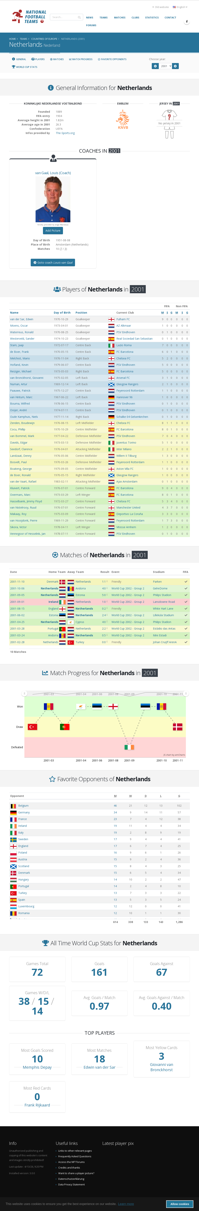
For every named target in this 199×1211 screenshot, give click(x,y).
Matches (57, 59)
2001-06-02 (17, 615)
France (22, 819)
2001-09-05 (17, 595)
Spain (21, 899)
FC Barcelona (124, 352)
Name (14, 312)
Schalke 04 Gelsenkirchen (132, 417)
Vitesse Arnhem (126, 527)
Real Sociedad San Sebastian (134, 338)
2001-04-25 (17, 622)
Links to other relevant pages (75, 1141)
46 (115, 805)
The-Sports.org (65, 133)
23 (115, 819)
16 (115, 852)
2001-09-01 (17, 602)
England (23, 846)
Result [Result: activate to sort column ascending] (104, 572)
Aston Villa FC (125, 469)
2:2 (104, 628)
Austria (22, 859)
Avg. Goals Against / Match (161, 993)
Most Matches (99, 1041)
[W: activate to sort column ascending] (130, 796)
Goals (99, 964)
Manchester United (128, 507)
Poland (22, 852)
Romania (24, 913)
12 (115, 906)
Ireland (22, 826)
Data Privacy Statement (71, 1174)
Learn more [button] (126, 1204)
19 (115, 826)
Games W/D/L (37, 993)
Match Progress (81, 59)
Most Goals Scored (37, 1041)
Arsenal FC (123, 378)
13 (115, 893)
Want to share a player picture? (76, 1163)
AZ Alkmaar (123, 325)
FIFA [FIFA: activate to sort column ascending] (185, 572)
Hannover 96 (124, 397)
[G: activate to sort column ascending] (179, 796)
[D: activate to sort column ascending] (145, 796)
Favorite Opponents (112, 59)
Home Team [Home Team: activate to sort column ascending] (57, 572)
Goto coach (52, 262)
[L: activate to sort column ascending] (160, 796)
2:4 (104, 615)
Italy (21, 832)
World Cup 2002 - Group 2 (128, 588)
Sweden (23, 839)
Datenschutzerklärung (71, 1169)
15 (115, 859)
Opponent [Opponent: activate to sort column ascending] (17, 796)
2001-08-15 (17, 608)
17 (115, 839)
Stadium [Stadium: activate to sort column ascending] (159, 572)
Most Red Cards (37, 1078)
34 (115, 812)
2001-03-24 (17, 635)
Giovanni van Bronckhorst (161, 1057)
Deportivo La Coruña (129, 514)
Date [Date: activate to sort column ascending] (13, 572)
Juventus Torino (126, 442)
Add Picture (52, 230)
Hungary (23, 879)
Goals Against (161, 964)
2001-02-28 (17, 642)
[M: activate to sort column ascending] (115, 796)
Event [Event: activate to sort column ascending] (116, 572)
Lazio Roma (124, 345)
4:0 (104, 588)
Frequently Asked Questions (74, 1146)
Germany (24, 812)
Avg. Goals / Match (99, 993)
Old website (161, 7)
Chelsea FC (123, 358)
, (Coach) (53, 172)
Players (38, 59)
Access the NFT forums (71, 1152)
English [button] (180, 7)
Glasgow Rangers (127, 384)
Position (81, 312)
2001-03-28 (17, 628)
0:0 (104, 642)
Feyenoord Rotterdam (130, 390)
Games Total (37, 964)
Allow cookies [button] (179, 1204)
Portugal (23, 886)
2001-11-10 (17, 581)
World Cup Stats (24, 67)
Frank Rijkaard (37, 1095)
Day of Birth (62, 312)
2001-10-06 (17, 588)
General (19, 59)
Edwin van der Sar (99, 1057)
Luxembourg (26, 906)
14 (115, 879)
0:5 (104, 635)
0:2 (104, 608)
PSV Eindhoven (125, 332)
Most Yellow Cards (161, 1038)
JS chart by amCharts (174, 754)
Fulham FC (123, 319)
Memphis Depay (37, 1057)
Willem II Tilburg (126, 456)
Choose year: (157, 59)
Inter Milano (124, 449)
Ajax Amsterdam (126, 481)
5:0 (104, 595)
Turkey (22, 893)
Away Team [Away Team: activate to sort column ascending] (75, 572)
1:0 (104, 602)
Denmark (24, 873)
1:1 (104, 581)
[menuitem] (105, 693)
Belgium (23, 805)
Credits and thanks (69, 1158)
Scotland (23, 866)
